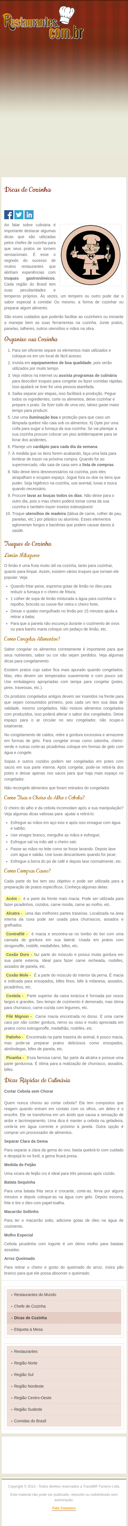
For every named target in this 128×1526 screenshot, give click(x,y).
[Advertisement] (64, 110)
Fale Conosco (64, 1508)
